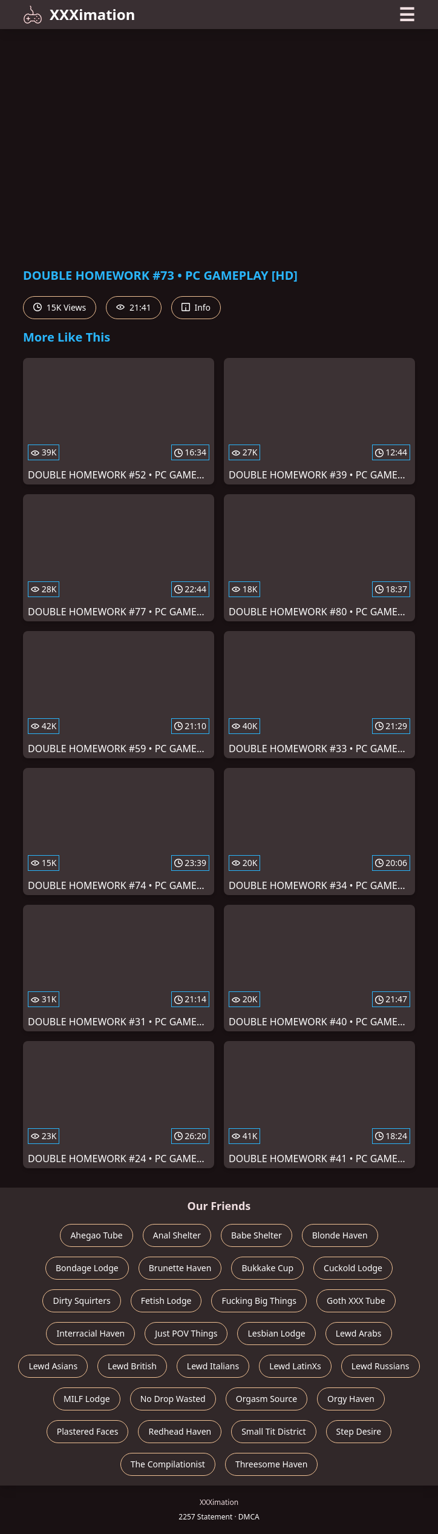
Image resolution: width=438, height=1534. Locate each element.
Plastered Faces (88, 1431)
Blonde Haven (340, 1235)
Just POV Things (186, 1333)
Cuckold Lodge (353, 1268)
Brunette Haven (180, 1268)
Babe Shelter (256, 1235)
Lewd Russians (380, 1366)
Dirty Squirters (81, 1300)
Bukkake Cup (267, 1268)
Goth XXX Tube (356, 1300)
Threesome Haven (271, 1464)
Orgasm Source (266, 1398)
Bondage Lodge (87, 1268)
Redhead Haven (179, 1431)
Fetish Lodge (166, 1300)
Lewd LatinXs (295, 1366)
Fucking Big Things (258, 1300)
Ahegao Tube (96, 1235)
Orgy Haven (350, 1398)
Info (196, 307)
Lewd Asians (52, 1366)
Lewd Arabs (359, 1333)
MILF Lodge (87, 1398)
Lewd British (132, 1366)
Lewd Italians (213, 1366)
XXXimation (79, 14)
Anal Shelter (177, 1235)
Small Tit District (273, 1431)
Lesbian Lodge (276, 1333)
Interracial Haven (90, 1333)
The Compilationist (168, 1464)
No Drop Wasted (173, 1398)
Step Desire (359, 1431)
